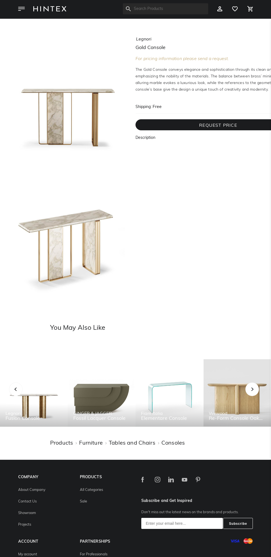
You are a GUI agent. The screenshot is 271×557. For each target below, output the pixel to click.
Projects (24, 524)
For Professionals (93, 554)
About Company (31, 490)
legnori (143, 39)
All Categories (91, 490)
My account (27, 554)
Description (145, 138)
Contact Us (27, 501)
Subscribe (238, 524)
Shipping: (143, 107)
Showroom (27, 513)
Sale (83, 501)
